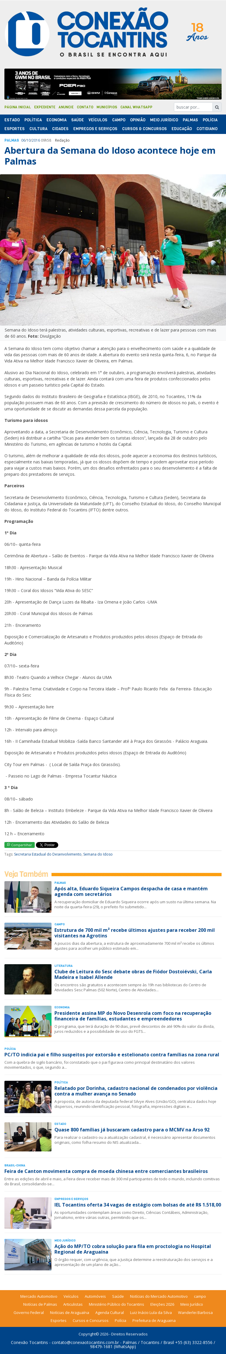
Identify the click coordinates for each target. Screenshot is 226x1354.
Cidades (60, 128)
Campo (118, 119)
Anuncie (66, 107)
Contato (85, 107)
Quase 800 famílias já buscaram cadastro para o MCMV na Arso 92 (132, 1129)
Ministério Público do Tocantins (116, 1304)
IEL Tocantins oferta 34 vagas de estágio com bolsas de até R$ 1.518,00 (137, 1204)
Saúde (77, 119)
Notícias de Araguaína (69, 1312)
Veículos (98, 119)
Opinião (137, 119)
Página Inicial (17, 107)
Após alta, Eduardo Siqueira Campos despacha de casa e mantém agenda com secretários (131, 891)
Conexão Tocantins (29, 1342)
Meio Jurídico (164, 119)
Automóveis (95, 1296)
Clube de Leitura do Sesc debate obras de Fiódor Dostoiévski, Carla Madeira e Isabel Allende (133, 974)
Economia (56, 119)
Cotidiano (207, 128)
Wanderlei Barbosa (195, 1312)
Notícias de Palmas (40, 1304)
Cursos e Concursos (91, 1320)
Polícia (120, 1320)
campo (200, 1296)
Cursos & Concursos (144, 128)
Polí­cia (210, 119)
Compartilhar (19, 845)
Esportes (14, 128)
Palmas (190, 119)
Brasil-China (14, 1165)
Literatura (63, 966)
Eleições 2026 (162, 1304)
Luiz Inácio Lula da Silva (151, 1312)
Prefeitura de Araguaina (154, 1320)
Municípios (107, 107)
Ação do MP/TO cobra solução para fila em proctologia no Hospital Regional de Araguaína (132, 1249)
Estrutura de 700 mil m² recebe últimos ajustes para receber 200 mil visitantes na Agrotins (134, 933)
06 (23, 140)
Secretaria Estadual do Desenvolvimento (48, 854)
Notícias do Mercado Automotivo (159, 1296)
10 (28, 140)
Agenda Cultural (109, 1312)
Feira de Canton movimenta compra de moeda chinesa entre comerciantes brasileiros (106, 1171)
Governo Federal (29, 1312)
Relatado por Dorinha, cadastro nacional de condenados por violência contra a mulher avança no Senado (135, 1091)
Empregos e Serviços (95, 128)
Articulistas (73, 1304)
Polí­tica (33, 119)
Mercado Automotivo (38, 1296)
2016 (36, 140)
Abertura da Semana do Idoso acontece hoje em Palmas (110, 155)
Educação (182, 128)
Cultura (38, 128)
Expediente (44, 107)
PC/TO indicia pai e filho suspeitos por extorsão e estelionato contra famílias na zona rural (111, 1054)
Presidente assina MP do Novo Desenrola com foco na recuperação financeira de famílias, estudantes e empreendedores (132, 1016)
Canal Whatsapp (136, 107)
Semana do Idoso (98, 854)
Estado (12, 119)
